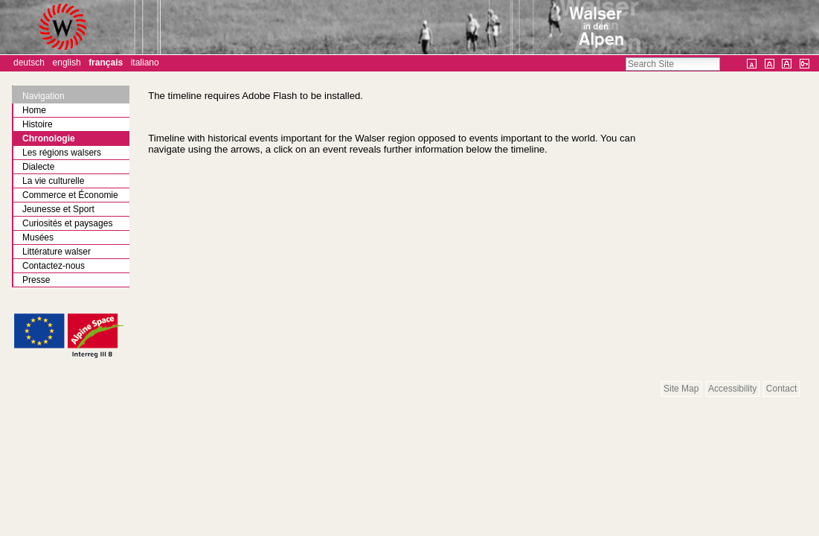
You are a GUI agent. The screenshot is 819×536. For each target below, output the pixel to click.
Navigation (43, 96)
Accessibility (732, 388)
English (67, 62)
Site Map (681, 388)
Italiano (145, 62)
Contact (781, 388)
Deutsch (29, 62)
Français (106, 62)
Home (34, 110)
